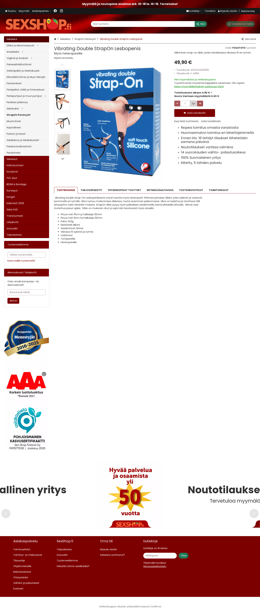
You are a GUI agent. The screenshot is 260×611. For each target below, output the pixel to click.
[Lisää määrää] (200, 103)
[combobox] (149, 24)
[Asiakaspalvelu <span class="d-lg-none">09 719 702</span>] (41, 11)
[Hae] (201, 24)
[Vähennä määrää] (177, 103)
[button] (63, 58)
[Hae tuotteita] (149, 24)
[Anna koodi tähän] (26, 292)
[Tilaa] (183, 556)
